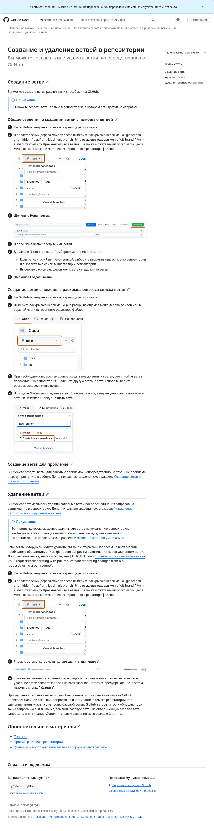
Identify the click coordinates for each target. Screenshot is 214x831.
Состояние (88, 816)
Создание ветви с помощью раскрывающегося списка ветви (69, 289)
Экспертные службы (121, 816)
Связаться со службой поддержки (133, 791)
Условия (41, 816)
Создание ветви (28, 82)
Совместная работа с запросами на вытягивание (106, 28)
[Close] (203, 6)
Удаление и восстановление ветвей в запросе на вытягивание (60, 747)
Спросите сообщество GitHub (130, 785)
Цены (101, 816)
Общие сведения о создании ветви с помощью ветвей (63, 119)
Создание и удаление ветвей (28, 32)
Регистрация (199, 20)
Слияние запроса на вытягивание (120, 556)
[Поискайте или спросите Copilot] (117, 20)
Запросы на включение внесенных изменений (39, 28)
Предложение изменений (159, 28)
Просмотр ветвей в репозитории (38, 742)
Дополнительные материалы (44, 726)
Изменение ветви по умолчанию (98, 538)
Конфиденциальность (64, 816)
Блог (141, 816)
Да (15, 786)
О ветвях (115, 714)
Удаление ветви (28, 494)
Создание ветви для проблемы (40, 464)
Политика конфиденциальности (26, 793)
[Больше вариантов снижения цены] (205, 53)
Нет (30, 786)
